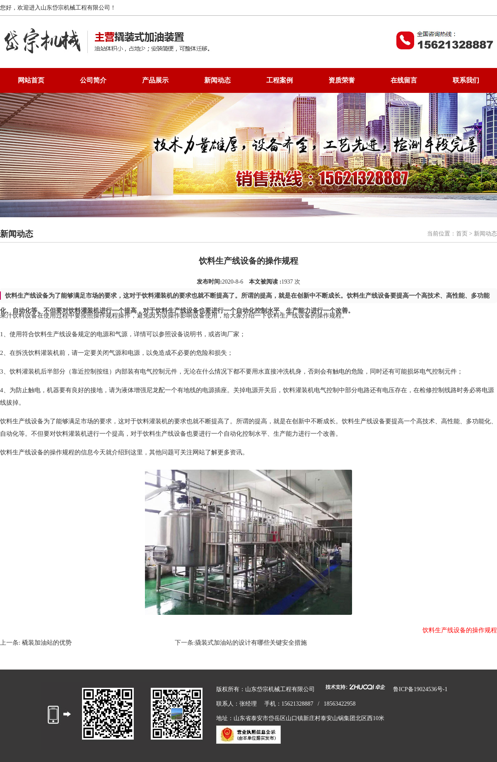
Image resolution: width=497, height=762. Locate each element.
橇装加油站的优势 (46, 642)
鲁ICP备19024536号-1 (420, 689)
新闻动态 (217, 80)
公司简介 (93, 80)
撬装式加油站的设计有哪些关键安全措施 (251, 642)
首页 (462, 234)
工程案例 (279, 80)
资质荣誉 (341, 80)
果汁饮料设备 (18, 315)
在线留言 (404, 80)
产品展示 (155, 80)
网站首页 (31, 80)
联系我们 (466, 80)
